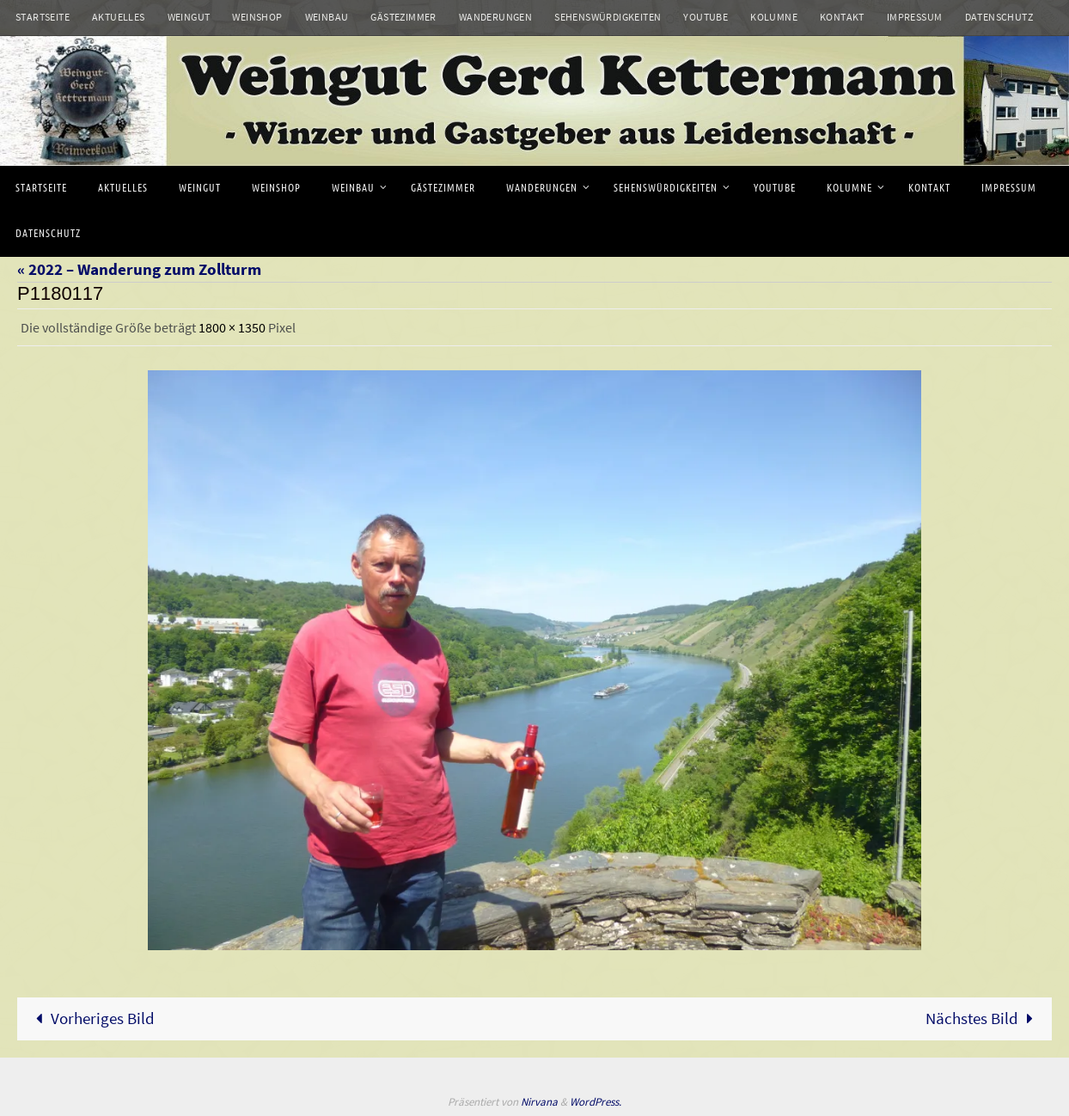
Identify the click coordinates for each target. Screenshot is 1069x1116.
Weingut (189, 16)
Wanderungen (495, 16)
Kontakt (842, 16)
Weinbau (327, 16)
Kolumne (773, 16)
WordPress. (595, 1102)
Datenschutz (999, 16)
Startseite (42, 16)
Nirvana (539, 1102)
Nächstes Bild (983, 1018)
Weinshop (257, 16)
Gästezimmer (403, 16)
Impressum (915, 16)
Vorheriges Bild (91, 1018)
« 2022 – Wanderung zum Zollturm (139, 269)
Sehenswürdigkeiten (607, 16)
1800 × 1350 (232, 327)
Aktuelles (118, 16)
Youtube (705, 16)
